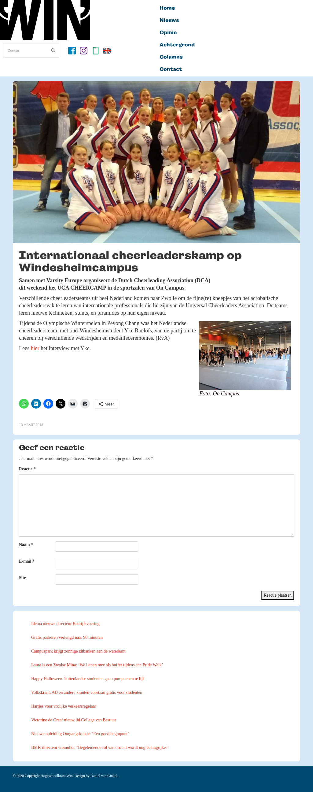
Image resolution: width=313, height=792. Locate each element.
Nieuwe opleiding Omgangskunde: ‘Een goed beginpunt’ (80, 733)
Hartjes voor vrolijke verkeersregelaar (63, 706)
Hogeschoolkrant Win (57, 776)
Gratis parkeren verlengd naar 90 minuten (67, 637)
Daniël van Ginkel (103, 776)
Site (22, 577)
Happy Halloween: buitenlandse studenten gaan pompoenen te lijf (87, 678)
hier (35, 348)
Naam (26, 544)
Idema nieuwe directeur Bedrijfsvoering (65, 623)
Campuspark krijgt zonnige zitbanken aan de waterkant (78, 651)
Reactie (27, 469)
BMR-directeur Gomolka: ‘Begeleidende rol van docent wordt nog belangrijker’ (100, 747)
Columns (171, 57)
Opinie (168, 32)
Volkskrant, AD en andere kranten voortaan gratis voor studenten (86, 692)
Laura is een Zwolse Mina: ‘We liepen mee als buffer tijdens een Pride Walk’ (97, 665)
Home (167, 8)
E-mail (27, 561)
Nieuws (169, 20)
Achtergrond (177, 44)
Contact (171, 69)
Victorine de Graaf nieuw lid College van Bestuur (73, 720)
